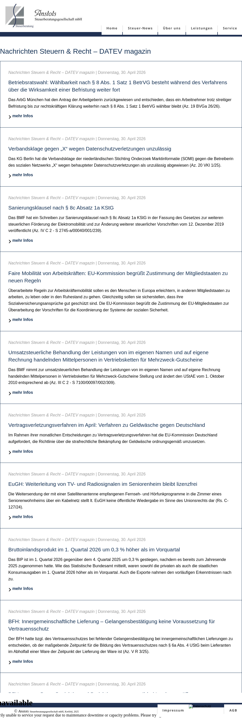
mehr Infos (22, 116)
